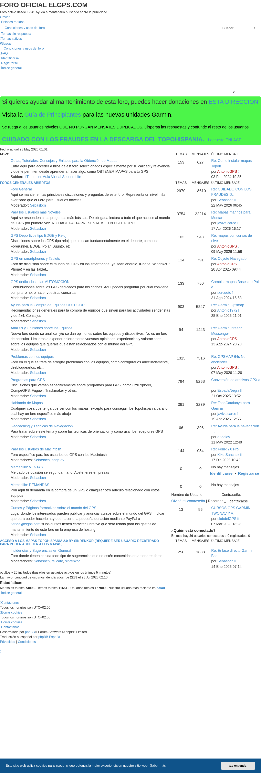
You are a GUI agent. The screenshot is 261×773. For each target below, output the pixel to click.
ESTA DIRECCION (233, 101)
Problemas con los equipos (32, 357)
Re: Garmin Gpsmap (227, 305)
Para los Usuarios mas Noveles (36, 212)
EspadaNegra (228, 390)
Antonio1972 (227, 310)
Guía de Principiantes (52, 114)
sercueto (224, 293)
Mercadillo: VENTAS (27, 467)
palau (160, 588)
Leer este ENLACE (224, 140)
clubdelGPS (226, 519)
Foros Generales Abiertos (25, 183)
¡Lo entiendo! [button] (238, 765)
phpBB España (49, 637)
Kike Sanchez (228, 455)
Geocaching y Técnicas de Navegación (42, 426)
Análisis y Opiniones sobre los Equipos (41, 328)
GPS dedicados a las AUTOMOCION (40, 282)
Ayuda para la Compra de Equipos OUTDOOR (48, 305)
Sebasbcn (38, 205)
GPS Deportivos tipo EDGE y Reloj (38, 235)
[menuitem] (130, 27)
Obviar (5, 17)
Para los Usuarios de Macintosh (36, 449)
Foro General (21, 189)
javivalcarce (226, 223)
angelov (223, 437)
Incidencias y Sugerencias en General (41, 551)
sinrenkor (72, 561)
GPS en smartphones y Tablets (35, 259)
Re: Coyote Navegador (229, 259)
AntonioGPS (227, 171)
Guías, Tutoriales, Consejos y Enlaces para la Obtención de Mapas (64, 161)
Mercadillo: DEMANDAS (30, 485)
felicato (57, 561)
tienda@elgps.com (25, 524)
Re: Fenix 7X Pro (225, 449)
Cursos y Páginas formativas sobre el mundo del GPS (53, 508)
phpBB (30, 632)
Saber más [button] (158, 765)
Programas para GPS (28, 380)
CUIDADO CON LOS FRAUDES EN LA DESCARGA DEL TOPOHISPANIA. (104, 139)
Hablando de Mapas (27, 403)
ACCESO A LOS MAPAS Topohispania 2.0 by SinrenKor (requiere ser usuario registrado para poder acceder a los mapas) (79, 542)
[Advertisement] (128, 83)
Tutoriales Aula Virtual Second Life (53, 177)
